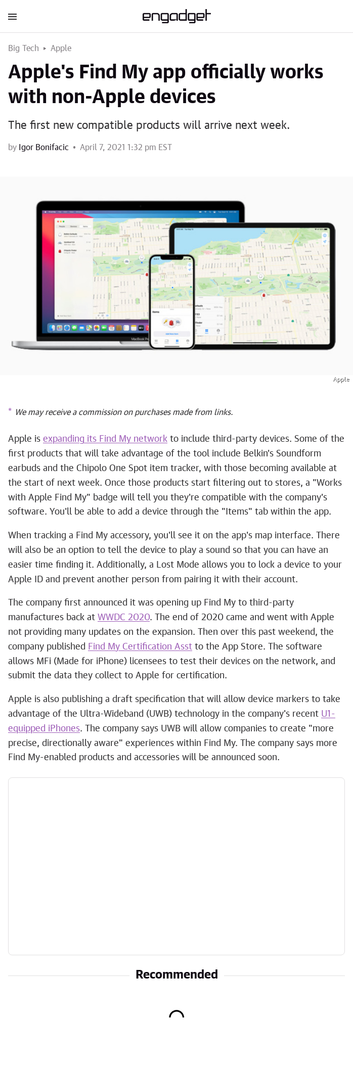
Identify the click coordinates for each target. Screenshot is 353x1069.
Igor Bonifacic (44, 148)
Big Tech (23, 48)
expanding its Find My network (105, 439)
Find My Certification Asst (140, 647)
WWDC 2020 (124, 617)
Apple (61, 48)
